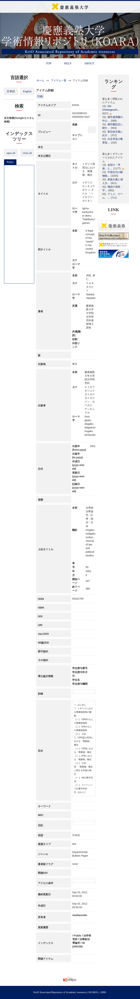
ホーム (40, 80)
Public (10, 162)
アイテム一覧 (58, 80)
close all (27, 152)
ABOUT (89, 63)
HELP (67, 63)
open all (11, 152)
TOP (48, 63)
